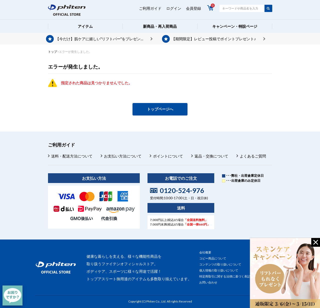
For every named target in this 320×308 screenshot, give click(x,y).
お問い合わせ (208, 282)
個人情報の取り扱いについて (218, 270)
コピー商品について (212, 258)
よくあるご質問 (253, 156)
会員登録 (193, 8)
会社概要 (205, 252)
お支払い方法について (123, 156)
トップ (52, 52)
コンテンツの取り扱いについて (220, 264)
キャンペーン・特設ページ (234, 26)
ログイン (173, 8)
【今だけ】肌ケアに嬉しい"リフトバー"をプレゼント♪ (101, 38)
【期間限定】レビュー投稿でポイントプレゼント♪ (214, 38)
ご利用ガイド (150, 8)
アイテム (85, 26)
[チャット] (12, 296)
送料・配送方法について (71, 156)
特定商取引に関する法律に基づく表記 (224, 276)
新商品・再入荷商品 (160, 26)
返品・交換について (211, 156)
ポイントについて (168, 156)
